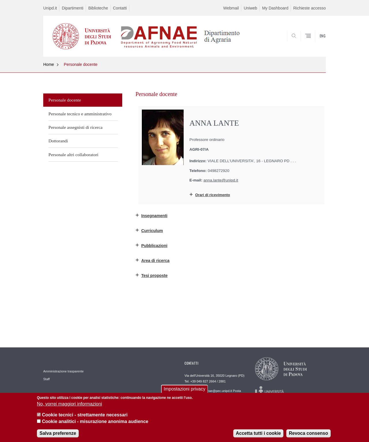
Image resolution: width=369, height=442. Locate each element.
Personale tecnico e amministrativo (80, 113)
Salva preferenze (57, 434)
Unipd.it (50, 8)
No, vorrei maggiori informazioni (69, 405)
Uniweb (250, 8)
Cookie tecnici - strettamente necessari (84, 416)
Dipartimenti (72, 8)
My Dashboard (275, 8)
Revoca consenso (308, 434)
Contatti (120, 8)
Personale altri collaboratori (73, 154)
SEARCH (315, 43)
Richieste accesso (309, 8)
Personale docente (80, 64)
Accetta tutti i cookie (258, 434)
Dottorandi (58, 140)
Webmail (231, 8)
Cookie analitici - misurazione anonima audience (95, 422)
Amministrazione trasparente (63, 371)
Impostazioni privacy (185, 390)
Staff (46, 379)
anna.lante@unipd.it (221, 180)
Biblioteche (98, 8)
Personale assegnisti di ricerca (75, 127)
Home (48, 64)
